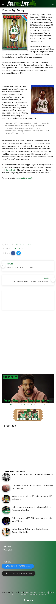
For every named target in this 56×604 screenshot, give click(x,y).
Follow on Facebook (20, 573)
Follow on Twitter (19, 566)
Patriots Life (21, 595)
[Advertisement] (28, 212)
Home (21, 592)
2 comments (17, 248)
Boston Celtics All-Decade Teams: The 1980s (32, 474)
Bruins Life (31, 595)
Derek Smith (11, 170)
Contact (33, 592)
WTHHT (26, 592)
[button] (13, 253)
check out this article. (24, 178)
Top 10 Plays (42, 592)
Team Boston (41, 595)
